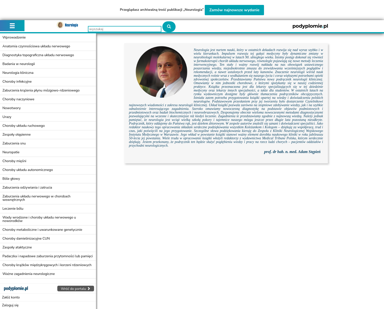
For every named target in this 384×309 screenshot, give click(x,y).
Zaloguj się (10, 305)
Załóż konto (11, 297)
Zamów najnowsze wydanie (234, 10)
